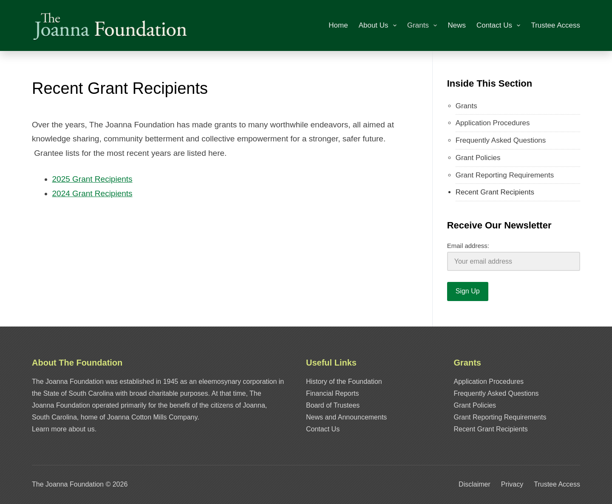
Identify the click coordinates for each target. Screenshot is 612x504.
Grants (423, 25)
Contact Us (500, 25)
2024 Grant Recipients (92, 193)
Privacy (512, 484)
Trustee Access (555, 25)
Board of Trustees (333, 405)
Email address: (468, 245)
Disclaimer (474, 484)
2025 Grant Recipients (92, 179)
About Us (379, 25)
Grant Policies (478, 158)
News (457, 25)
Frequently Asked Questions (501, 140)
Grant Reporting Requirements (505, 175)
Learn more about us (63, 429)
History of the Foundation (344, 381)
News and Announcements (346, 417)
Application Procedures (493, 123)
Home (338, 25)
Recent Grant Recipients (495, 192)
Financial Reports (332, 393)
